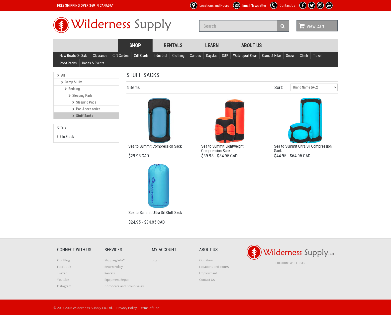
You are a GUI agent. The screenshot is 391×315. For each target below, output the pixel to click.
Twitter (62, 273)
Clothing (178, 55)
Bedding (72, 89)
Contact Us (207, 280)
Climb (304, 55)
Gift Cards (141, 55)
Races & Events (93, 63)
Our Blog (63, 260)
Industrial (160, 55)
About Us (251, 45)
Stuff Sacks (82, 116)
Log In (156, 260)
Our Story (206, 260)
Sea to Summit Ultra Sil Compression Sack (303, 148)
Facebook (64, 267)
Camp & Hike (271, 55)
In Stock (68, 137)
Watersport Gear (245, 55)
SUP (225, 55)
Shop (135, 45)
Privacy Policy (126, 308)
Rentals (173, 45)
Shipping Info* (114, 260)
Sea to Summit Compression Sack (155, 146)
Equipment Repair (117, 280)
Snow (290, 55)
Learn (212, 45)
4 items (133, 87)
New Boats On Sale (74, 55)
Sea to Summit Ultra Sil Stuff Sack (155, 212)
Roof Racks (68, 63)
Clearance (100, 55)
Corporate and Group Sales (124, 286)
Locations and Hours (214, 267)
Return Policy (113, 267)
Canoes (195, 55)
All (61, 75)
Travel (317, 55)
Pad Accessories (86, 109)
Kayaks (211, 55)
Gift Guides (120, 55)
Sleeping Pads (81, 96)
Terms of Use (149, 308)
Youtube (63, 280)
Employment (208, 273)
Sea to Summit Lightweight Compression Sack (222, 148)
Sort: (278, 87)
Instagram (64, 286)
